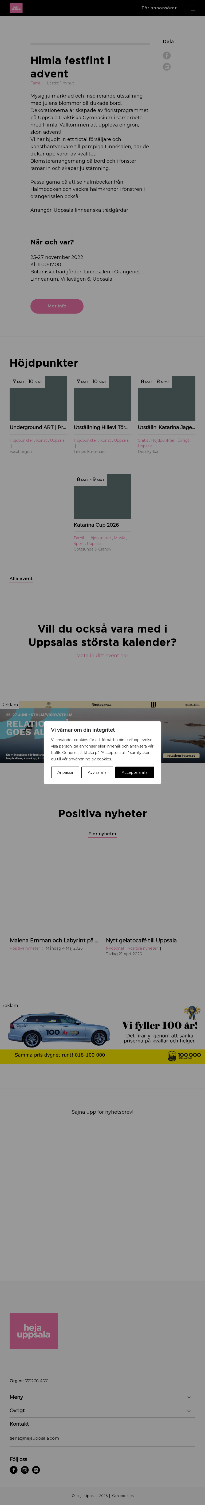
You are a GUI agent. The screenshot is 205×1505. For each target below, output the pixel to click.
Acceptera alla (135, 772)
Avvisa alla (97, 772)
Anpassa (65, 772)
